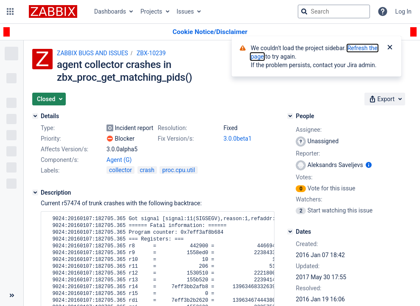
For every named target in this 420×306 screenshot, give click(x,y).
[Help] (382, 11)
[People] (290, 116)
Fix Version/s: (176, 138)
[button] (10, 11)
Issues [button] (185, 11)
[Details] (35, 116)
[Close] (390, 48)
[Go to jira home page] (53, 11)
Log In (403, 11)
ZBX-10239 (151, 53)
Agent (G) (119, 159)
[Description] (35, 193)
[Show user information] (368, 165)
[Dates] (290, 232)
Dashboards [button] (110, 11)
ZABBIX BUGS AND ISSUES (92, 53)
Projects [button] (151, 11)
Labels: (50, 170)
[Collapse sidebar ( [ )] (11, 295)
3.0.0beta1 (238, 138)
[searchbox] (334, 11)
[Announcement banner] (210, 32)
